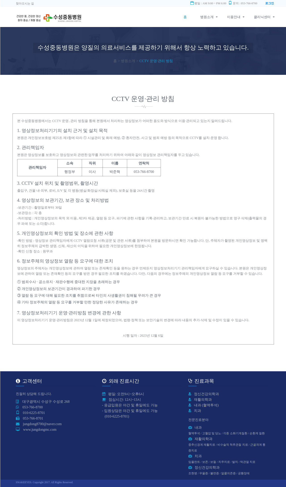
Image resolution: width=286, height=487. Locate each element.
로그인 (269, 3)
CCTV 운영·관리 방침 (156, 61)
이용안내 (235, 17)
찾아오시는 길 (25, 3)
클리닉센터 (262, 17)
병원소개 (208, 17)
